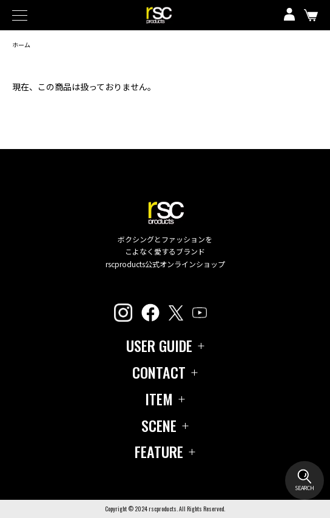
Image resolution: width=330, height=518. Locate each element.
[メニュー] (24, 15)
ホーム (21, 44)
